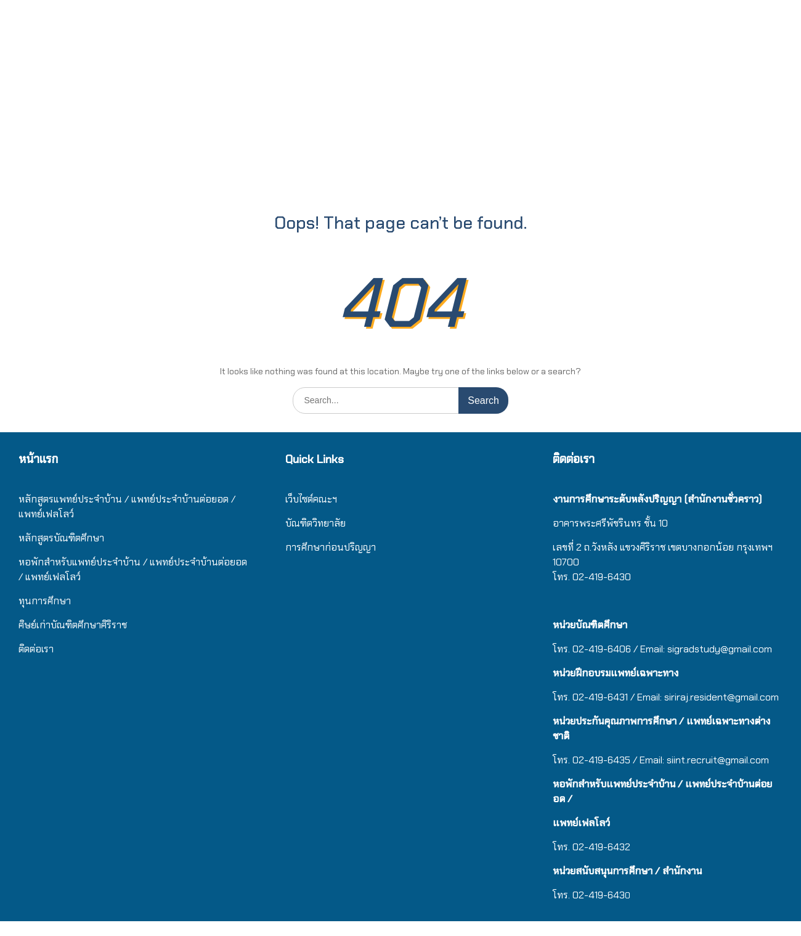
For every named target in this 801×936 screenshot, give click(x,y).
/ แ (149, 562)
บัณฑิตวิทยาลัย (315, 523)
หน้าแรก (38, 459)
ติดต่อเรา (36, 648)
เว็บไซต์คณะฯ (311, 499)
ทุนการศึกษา (44, 600)
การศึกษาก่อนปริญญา (331, 547)
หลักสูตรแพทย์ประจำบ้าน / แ (77, 499)
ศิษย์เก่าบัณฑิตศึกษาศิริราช (72, 624)
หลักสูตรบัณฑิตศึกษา (61, 538)
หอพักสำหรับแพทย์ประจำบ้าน (79, 562)
